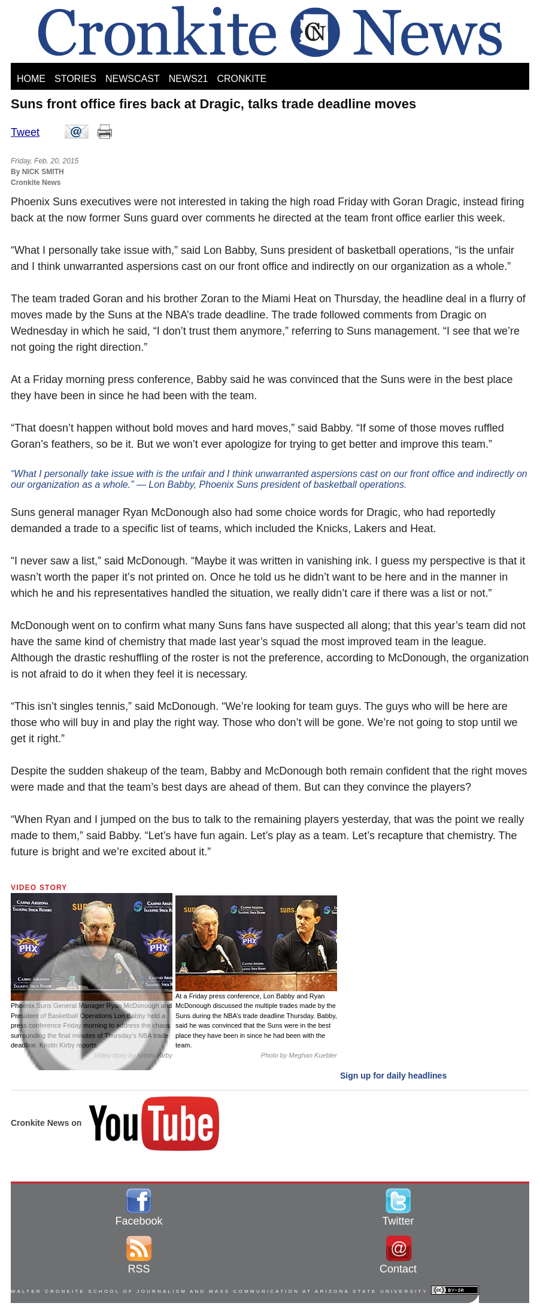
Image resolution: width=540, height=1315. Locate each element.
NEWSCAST (132, 79)
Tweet (25, 132)
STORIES (75, 79)
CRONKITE (241, 79)
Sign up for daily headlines (393, 1075)
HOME (31, 79)
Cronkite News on (116, 1123)
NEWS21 (188, 79)
